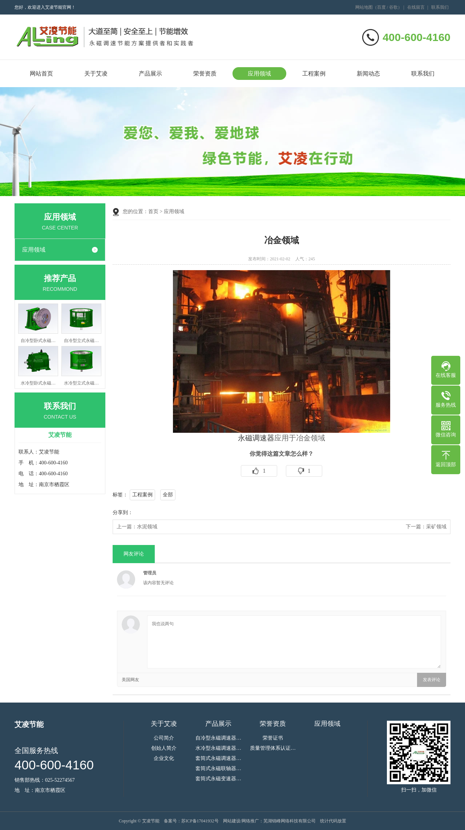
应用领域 (259, 73)
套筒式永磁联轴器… (218, 768)
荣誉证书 (273, 738)
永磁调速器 (256, 438)
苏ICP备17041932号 (200, 820)
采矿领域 (436, 526)
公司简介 (164, 738)
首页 (153, 211)
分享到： (123, 512)
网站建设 (231, 820)
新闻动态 (368, 73)
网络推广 (250, 820)
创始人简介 (164, 748)
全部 (168, 494)
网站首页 (41, 73)
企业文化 (164, 758)
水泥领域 (147, 526)
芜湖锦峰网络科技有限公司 (289, 820)
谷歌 (393, 7)
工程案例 (314, 73)
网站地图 (364, 7)
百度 (381, 7)
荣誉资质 (205, 73)
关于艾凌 (96, 73)
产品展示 (150, 73)
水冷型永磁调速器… (218, 748)
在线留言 (416, 7)
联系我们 (440, 7)
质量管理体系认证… (273, 748)
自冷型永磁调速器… (218, 738)
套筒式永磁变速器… (218, 778)
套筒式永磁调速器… (218, 758)
